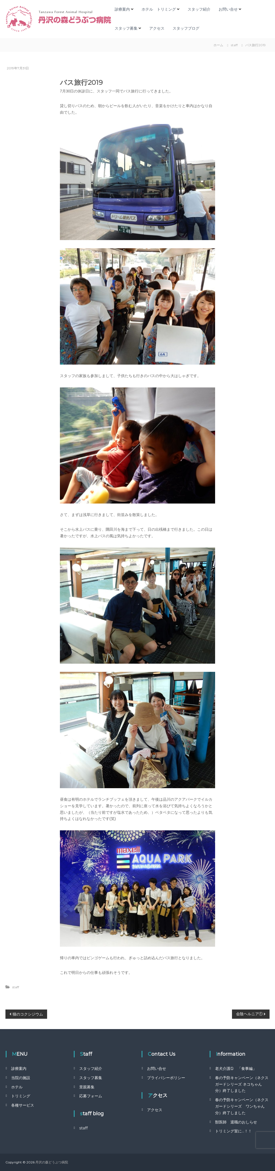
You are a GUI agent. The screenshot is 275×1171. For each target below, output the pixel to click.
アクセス (156, 28)
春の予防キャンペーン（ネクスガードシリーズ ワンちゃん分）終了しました (241, 1106)
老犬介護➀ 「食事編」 (235, 1068)
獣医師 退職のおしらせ (236, 1122)
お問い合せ (228, 9)
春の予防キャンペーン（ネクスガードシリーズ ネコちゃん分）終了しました (241, 1084)
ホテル (17, 1087)
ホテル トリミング (159, 9)
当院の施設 (20, 1077)
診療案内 (122, 9)
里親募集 (86, 1087)
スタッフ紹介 (199, 9)
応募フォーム (90, 1096)
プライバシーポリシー (166, 1077)
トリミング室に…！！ (233, 1131)
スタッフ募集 (126, 28)
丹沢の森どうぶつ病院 (51, 1162)
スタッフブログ (186, 28)
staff (234, 45)
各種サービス (22, 1105)
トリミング (20, 1096)
